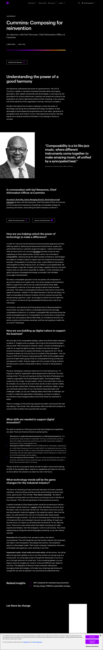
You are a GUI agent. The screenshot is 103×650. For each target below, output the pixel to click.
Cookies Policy (26, 642)
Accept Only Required (92, 641)
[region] (51, 641)
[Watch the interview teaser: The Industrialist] (18, 220)
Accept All (92, 636)
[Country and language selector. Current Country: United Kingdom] (88, 3)
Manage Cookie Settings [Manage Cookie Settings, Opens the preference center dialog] (92, 646)
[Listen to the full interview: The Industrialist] (43, 220)
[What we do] (32, 3)
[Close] (100, 635)
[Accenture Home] (11, 3)
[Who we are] (52, 3)
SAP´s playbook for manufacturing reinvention (51, 582)
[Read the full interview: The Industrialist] (16, 62)
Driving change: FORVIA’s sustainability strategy (51, 586)
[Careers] (62, 3)
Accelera (36, 251)
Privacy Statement (37, 642)
